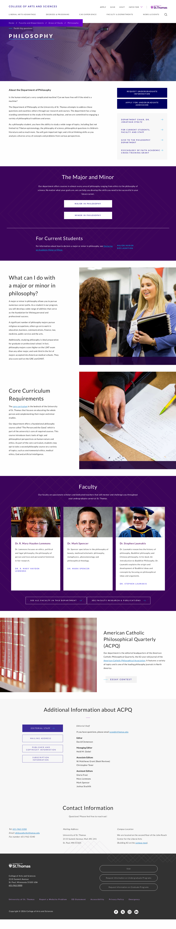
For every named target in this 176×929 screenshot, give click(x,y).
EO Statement (79, 909)
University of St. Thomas (22, 909)
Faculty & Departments (120, 14)
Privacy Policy (116, 909)
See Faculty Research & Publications (119, 610)
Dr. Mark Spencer (79, 578)
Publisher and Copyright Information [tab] (43, 758)
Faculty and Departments (31, 23)
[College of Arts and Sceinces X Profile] (123, 922)
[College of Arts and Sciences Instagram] (130, 922)
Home (11, 23)
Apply (103, 7)
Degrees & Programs (57, 14)
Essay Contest (121, 689)
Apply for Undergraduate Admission (142, 113)
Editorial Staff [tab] (42, 738)
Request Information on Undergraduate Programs (128, 887)
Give (112, 7)
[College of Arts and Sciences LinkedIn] (136, 922)
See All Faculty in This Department (56, 610)
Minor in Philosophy (88, 225)
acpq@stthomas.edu (119, 741)
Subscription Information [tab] (46, 768)
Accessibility (97, 909)
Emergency (134, 909)
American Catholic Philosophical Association (124, 670)
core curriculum (20, 416)
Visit (122, 7)
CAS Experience (88, 14)
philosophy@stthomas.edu (27, 842)
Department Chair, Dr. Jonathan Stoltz (142, 130)
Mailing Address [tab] (42, 748)
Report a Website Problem (53, 909)
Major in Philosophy (88, 213)
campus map (141, 852)
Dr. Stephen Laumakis (134, 593)
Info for (136, 7)
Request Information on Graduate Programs (129, 897)
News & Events (151, 14)
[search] (165, 14)
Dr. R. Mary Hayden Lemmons (32, 579)
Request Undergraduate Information (142, 102)
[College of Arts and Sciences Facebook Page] (116, 922)
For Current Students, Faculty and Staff (142, 140)
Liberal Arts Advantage (22, 14)
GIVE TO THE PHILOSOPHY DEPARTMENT (142, 151)
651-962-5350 (20, 839)
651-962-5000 (15, 895)
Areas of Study (56, 23)
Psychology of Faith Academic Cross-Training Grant (142, 161)
